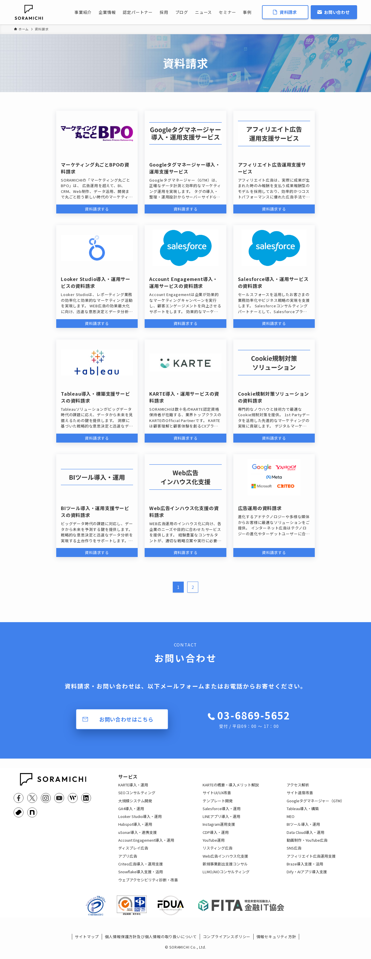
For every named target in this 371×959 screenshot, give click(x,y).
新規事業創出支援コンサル (225, 868)
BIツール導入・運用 (303, 829)
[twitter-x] (32, 798)
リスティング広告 (217, 852)
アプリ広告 (127, 860)
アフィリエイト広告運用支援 (311, 860)
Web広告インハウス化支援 (225, 860)
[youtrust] (18, 812)
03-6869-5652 (253, 719)
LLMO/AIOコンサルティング (226, 876)
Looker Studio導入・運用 (140, 820)
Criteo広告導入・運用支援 (140, 868)
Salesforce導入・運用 (222, 813)
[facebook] (18, 798)
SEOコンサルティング (136, 797)
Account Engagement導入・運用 (146, 844)
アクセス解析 (298, 789)
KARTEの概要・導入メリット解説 (231, 789)
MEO (290, 820)
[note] (32, 812)
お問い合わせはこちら (126, 719)
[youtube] (59, 798)
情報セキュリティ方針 (276, 945)
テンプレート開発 (218, 805)
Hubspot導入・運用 (135, 829)
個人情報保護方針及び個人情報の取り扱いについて (151, 945)
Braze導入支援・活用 (305, 868)
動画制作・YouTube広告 (307, 844)
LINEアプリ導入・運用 (221, 820)
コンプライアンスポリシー (227, 945)
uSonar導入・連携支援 (137, 836)
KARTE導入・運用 (133, 789)
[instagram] (46, 798)
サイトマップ (87, 945)
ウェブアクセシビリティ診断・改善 (148, 884)
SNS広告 (294, 852)
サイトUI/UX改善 (217, 797)
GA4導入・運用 (131, 813)
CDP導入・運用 (216, 836)
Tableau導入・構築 (303, 813)
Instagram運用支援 (219, 829)
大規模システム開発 (135, 805)
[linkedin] (86, 798)
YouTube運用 (214, 844)
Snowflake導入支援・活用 (140, 876)
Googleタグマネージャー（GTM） (315, 805)
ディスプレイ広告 (133, 852)
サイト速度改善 (300, 797)
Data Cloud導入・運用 (305, 836)
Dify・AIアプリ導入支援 (307, 876)
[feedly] (73, 798)
